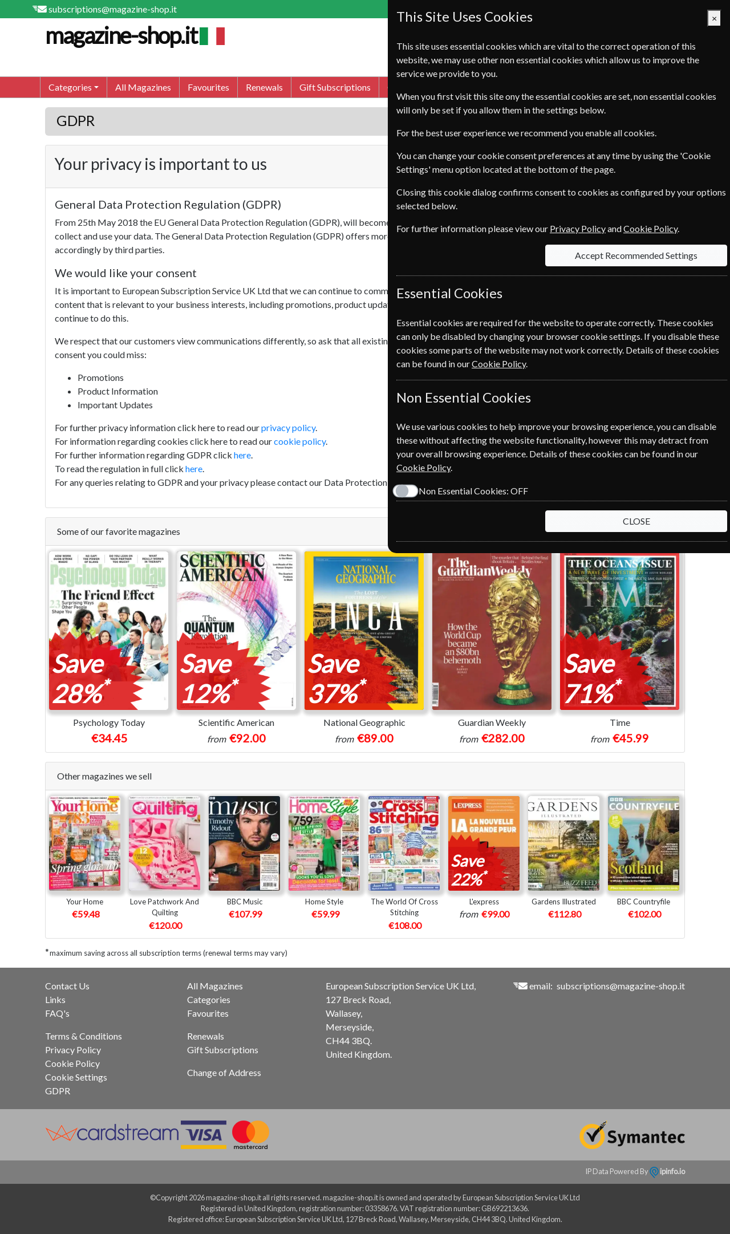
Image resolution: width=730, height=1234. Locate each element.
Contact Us (67, 985)
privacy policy (288, 427)
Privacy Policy (73, 1049)
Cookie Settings (76, 1076)
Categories (208, 999)
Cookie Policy (72, 1063)
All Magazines (143, 87)
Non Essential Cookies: (473, 490)
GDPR (57, 1090)
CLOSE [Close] (636, 520)
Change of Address (224, 1072)
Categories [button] (70, 87)
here (242, 454)
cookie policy (300, 441)
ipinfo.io (667, 1171)
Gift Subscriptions (335, 87)
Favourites (208, 87)
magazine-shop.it (133, 35)
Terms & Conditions (83, 1035)
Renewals (264, 87)
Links (55, 999)
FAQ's (57, 1013)
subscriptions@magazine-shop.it (112, 8)
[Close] (714, 18)
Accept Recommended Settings (636, 255)
